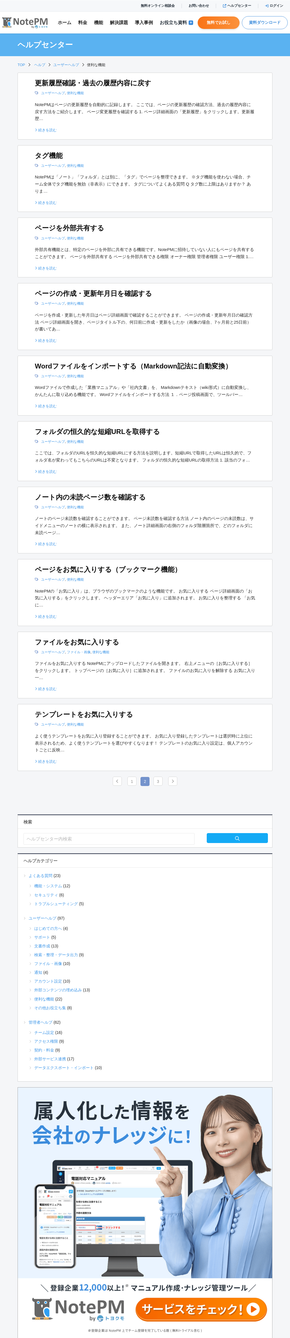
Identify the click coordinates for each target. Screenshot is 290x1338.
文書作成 (42, 946)
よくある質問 (40, 875)
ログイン (274, 6)
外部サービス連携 (50, 1059)
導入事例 (144, 22)
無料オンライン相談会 (158, 6)
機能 (98, 22)
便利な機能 (75, 93)
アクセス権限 (46, 1041)
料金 (82, 22)
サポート (42, 937)
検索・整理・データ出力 (56, 955)
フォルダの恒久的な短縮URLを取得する (97, 431)
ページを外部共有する (69, 228)
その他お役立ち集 (50, 1008)
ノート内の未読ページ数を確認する (90, 497)
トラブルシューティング (56, 903)
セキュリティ (46, 895)
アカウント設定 (48, 981)
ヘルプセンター (237, 6)
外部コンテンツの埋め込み (58, 990)
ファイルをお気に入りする (77, 642)
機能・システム (48, 886)
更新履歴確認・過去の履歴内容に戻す (93, 83)
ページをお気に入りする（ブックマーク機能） (108, 569)
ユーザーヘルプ (53, 93)
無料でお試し (219, 22)
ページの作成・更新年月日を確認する (93, 293)
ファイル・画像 (79, 652)
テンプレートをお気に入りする (84, 714)
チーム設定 (44, 1032)
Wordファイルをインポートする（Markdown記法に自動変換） (133, 366)
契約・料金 (44, 1050)
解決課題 (119, 22)
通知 (38, 972)
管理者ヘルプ (40, 1022)
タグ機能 (49, 155)
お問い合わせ (199, 6)
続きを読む (46, 130)
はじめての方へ (48, 928)
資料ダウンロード (265, 22)
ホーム (64, 22)
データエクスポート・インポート (64, 1067)
